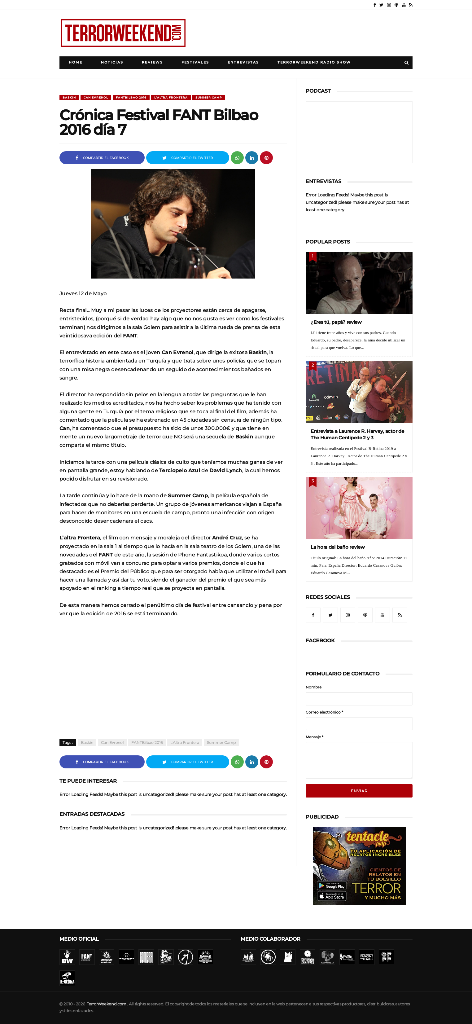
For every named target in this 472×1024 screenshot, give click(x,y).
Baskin (69, 97)
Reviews (152, 62)
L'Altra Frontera (171, 97)
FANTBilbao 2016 (131, 97)
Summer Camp (208, 97)
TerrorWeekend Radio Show (314, 62)
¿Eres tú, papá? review (336, 322)
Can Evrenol (96, 97)
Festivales (195, 62)
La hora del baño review (338, 547)
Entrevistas (243, 62)
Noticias (112, 62)
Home (75, 62)
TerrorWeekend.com (106, 1004)
